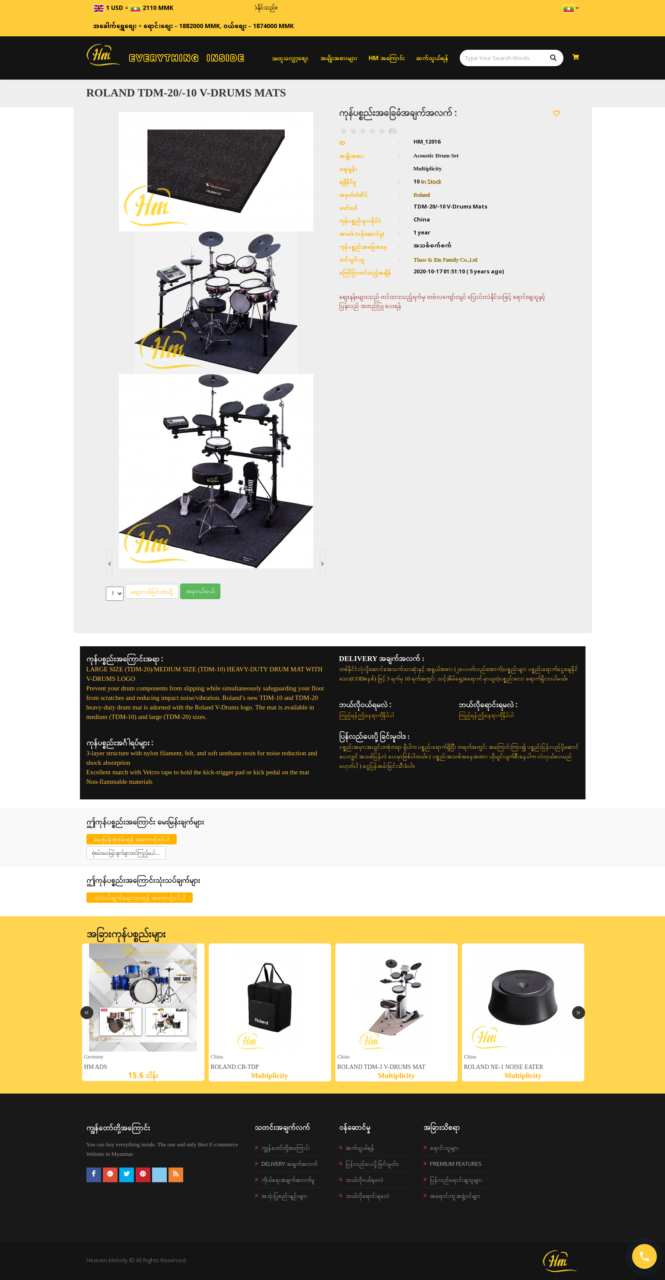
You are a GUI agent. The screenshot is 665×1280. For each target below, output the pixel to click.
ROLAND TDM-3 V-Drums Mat (381, 1067)
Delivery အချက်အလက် (289, 1164)
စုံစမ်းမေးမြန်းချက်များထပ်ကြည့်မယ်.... (126, 853)
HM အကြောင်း (386, 58)
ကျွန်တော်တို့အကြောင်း (285, 1148)
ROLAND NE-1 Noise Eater (504, 1067)
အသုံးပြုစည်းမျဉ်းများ (284, 1196)
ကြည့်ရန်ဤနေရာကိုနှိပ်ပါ (366, 715)
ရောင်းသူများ (444, 1148)
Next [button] (578, 1012)
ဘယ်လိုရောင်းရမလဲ (367, 1196)
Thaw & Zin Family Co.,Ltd (445, 259)
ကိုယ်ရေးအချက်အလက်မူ (288, 1180)
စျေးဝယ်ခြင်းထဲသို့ (152, 591)
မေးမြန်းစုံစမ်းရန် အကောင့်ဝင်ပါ (131, 839)
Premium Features (456, 1164)
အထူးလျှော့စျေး (289, 58)
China (217, 1056)
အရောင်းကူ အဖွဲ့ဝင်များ (455, 1196)
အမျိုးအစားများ (338, 58)
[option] (143, 1012)
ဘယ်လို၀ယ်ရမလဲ (364, 1180)
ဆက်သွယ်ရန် (432, 58)
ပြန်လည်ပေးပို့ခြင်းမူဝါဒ (372, 1164)
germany (94, 1056)
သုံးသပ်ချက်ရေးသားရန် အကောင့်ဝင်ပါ (139, 897)
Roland (422, 194)
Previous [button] (86, 1012)
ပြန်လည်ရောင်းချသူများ (456, 1180)
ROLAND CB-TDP (235, 1067)
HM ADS (95, 1067)
